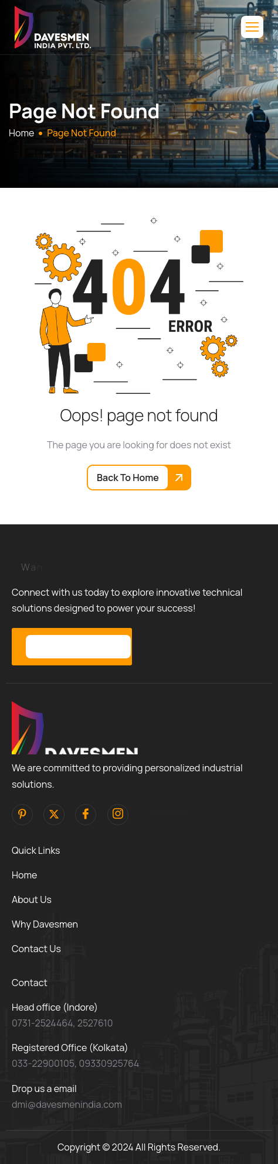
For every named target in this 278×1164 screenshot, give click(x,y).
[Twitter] (54, 814)
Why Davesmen (45, 924)
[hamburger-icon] (252, 27)
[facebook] (85, 814)
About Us (32, 899)
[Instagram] (117, 814)
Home (24, 874)
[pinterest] (22, 814)
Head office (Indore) (55, 1007)
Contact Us (36, 948)
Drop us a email (44, 1088)
